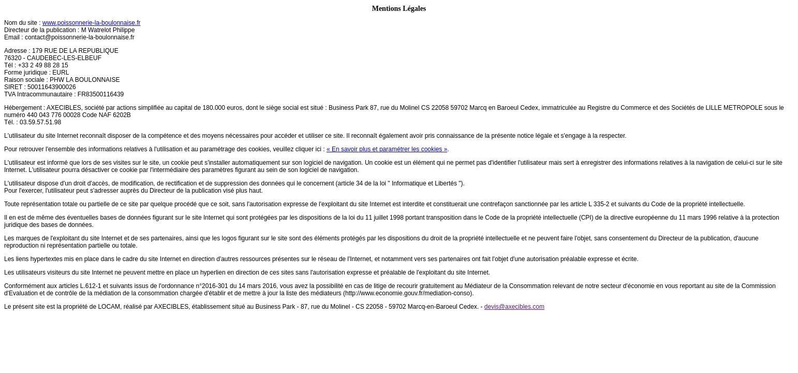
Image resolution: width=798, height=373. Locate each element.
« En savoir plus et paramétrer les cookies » (387, 149)
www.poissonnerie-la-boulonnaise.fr (91, 22)
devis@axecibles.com (514, 306)
